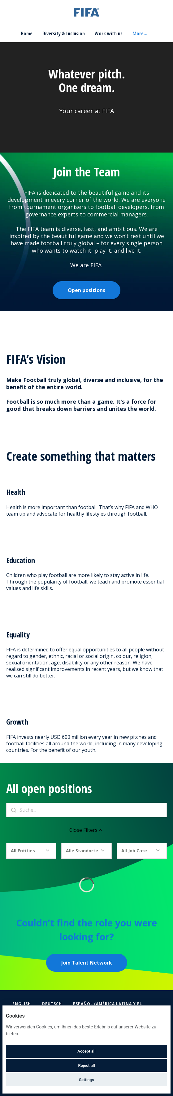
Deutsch (52, 1003)
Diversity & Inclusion (63, 33)
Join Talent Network (86, 962)
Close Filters (86, 830)
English (21, 1003)
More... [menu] (139, 33)
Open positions (86, 290)
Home (26, 33)
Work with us (109, 33)
